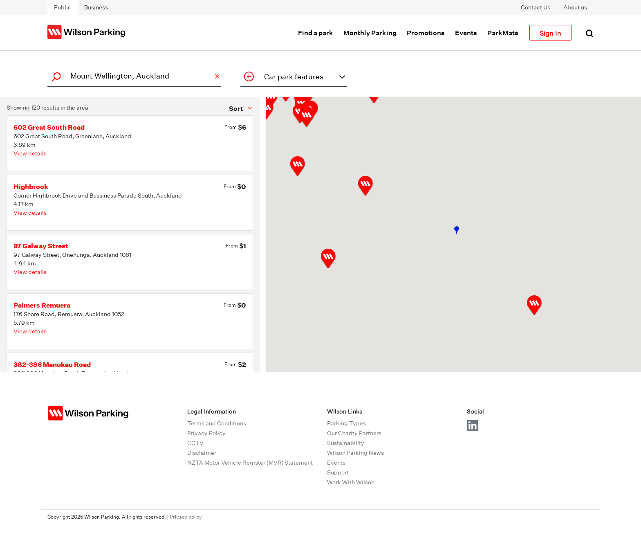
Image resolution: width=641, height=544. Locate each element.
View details (30, 153)
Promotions (426, 33)
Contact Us (535, 7)
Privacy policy (186, 517)
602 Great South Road (49, 127)
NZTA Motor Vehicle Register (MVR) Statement (250, 462)
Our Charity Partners (354, 433)
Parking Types (346, 423)
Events (466, 33)
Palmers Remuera (41, 305)
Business (96, 7)
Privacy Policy (206, 433)
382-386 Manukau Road (52, 364)
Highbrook (30, 186)
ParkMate (502, 33)
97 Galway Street (40, 246)
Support (338, 472)
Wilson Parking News (355, 453)
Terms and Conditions (216, 423)
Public (62, 7)
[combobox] (132, 76)
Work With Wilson (350, 482)
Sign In (550, 32)
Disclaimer (201, 453)
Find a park (315, 33)
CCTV (195, 443)
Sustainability (345, 443)
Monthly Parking (370, 33)
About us (575, 7)
